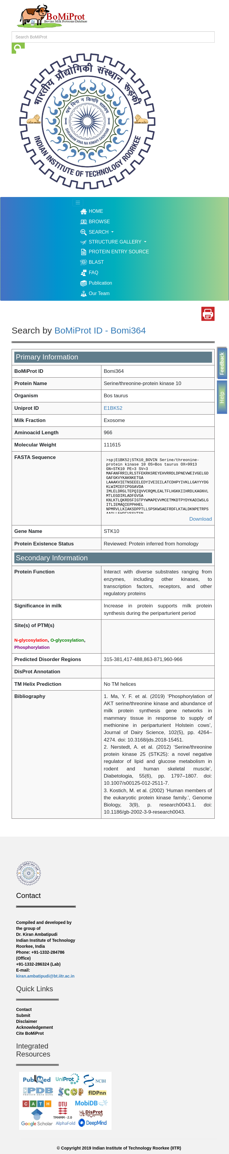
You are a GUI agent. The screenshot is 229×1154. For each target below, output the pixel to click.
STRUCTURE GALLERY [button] (111, 242)
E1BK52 (113, 408)
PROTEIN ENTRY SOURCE (114, 252)
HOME (100, 211)
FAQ (89, 273)
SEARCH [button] (95, 232)
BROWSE (95, 222)
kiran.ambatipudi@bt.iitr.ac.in (45, 976)
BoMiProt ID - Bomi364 (100, 330)
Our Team (94, 293)
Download (200, 519)
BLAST (92, 262)
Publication (96, 283)
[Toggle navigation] (77, 203)
